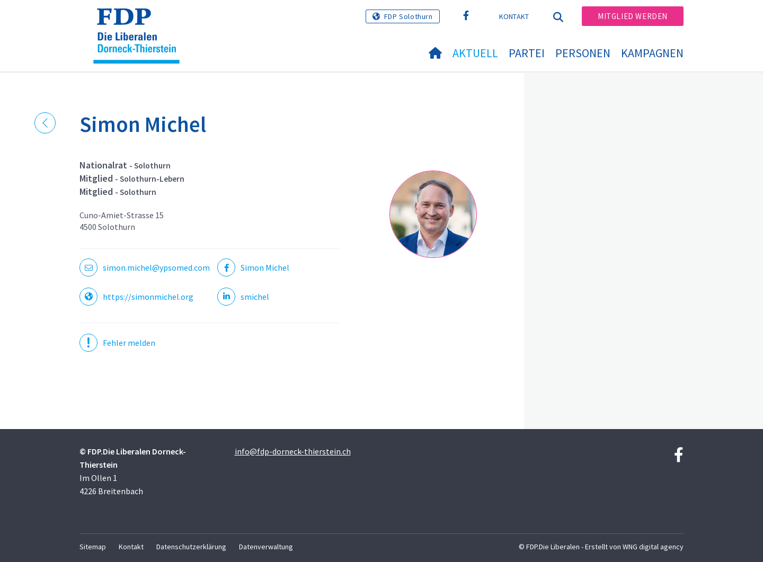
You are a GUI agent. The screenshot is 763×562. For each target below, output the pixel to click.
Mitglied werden (633, 16)
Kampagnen (652, 53)
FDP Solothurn (408, 16)
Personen (582, 53)
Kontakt (514, 16)
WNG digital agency (653, 546)
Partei (527, 53)
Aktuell (475, 53)
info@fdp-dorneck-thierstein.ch (293, 451)
